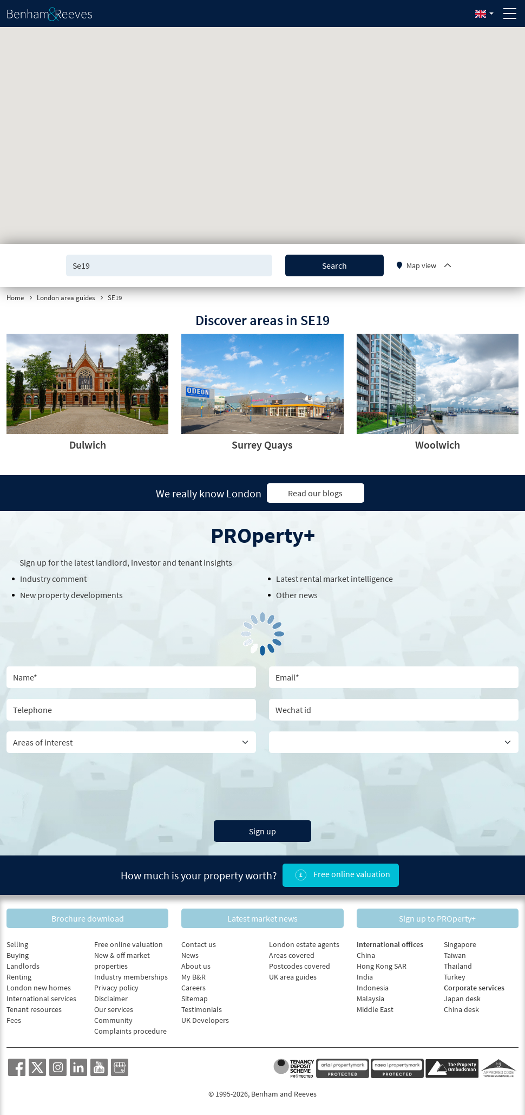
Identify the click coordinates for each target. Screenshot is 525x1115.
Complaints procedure (130, 1031)
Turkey (454, 977)
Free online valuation (340, 875)
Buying (17, 955)
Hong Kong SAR (381, 966)
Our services (113, 1009)
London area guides (66, 297)
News (190, 955)
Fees (13, 1020)
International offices (390, 944)
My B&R (193, 977)
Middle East (375, 1009)
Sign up (262, 831)
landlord (111, 562)
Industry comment (53, 578)
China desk (461, 1009)
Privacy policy (116, 988)
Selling (17, 944)
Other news (297, 594)
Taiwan (455, 955)
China (366, 955)
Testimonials (201, 1009)
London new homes (38, 988)
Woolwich (437, 444)
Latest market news (262, 918)
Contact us (198, 944)
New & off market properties (122, 960)
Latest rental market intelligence (334, 578)
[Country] (394, 742)
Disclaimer (111, 998)
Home (15, 297)
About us (196, 966)
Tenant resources (34, 1009)
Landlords (23, 966)
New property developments (71, 594)
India (365, 977)
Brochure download (87, 918)
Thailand (458, 966)
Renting (18, 977)
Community (113, 1020)
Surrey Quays (262, 444)
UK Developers (205, 1020)
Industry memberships (131, 977)
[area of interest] (131, 742)
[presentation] (262, 785)
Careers (193, 988)
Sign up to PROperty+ (437, 918)
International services (41, 998)
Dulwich (87, 444)
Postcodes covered (299, 966)
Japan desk (462, 998)
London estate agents (304, 944)
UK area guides (293, 977)
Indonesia (373, 988)
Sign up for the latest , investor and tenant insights (125, 562)
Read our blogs (315, 493)
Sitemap (194, 998)
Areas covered (291, 955)
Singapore (460, 944)
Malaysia (370, 998)
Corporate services (474, 988)
